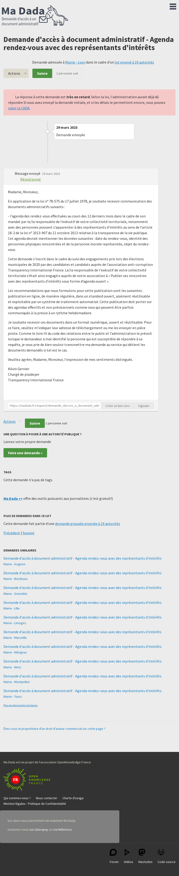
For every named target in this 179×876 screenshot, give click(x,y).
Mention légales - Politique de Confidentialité (34, 804)
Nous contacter (46, 798)
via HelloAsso (62, 829)
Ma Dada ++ (13, 498)
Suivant (28, 533)
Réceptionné (30, 179)
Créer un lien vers (117, 406)
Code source (167, 856)
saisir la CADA (19, 108)
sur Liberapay (38, 829)
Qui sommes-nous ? (17, 798)
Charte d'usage (73, 798)
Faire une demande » (25, 452)
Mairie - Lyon (75, 62)
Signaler (144, 406)
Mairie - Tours (12, 696)
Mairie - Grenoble (15, 594)
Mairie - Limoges (14, 623)
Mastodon (145, 856)
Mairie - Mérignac (15, 652)
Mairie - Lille (11, 608)
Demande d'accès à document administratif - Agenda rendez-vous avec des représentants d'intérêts (82, 558)
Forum (114, 856)
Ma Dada (35, 15)
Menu (173, 5)
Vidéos (128, 856)
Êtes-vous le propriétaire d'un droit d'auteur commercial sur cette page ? (54, 729)
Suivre (42, 73)
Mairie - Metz (12, 667)
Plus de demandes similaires (20, 705)
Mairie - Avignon (14, 564)
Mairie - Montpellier (16, 682)
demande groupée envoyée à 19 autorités (87, 523)
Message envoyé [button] (28, 173)
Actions (14, 73)
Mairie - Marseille (15, 638)
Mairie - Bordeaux (15, 579)
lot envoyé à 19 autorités (134, 62)
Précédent (11, 533)
